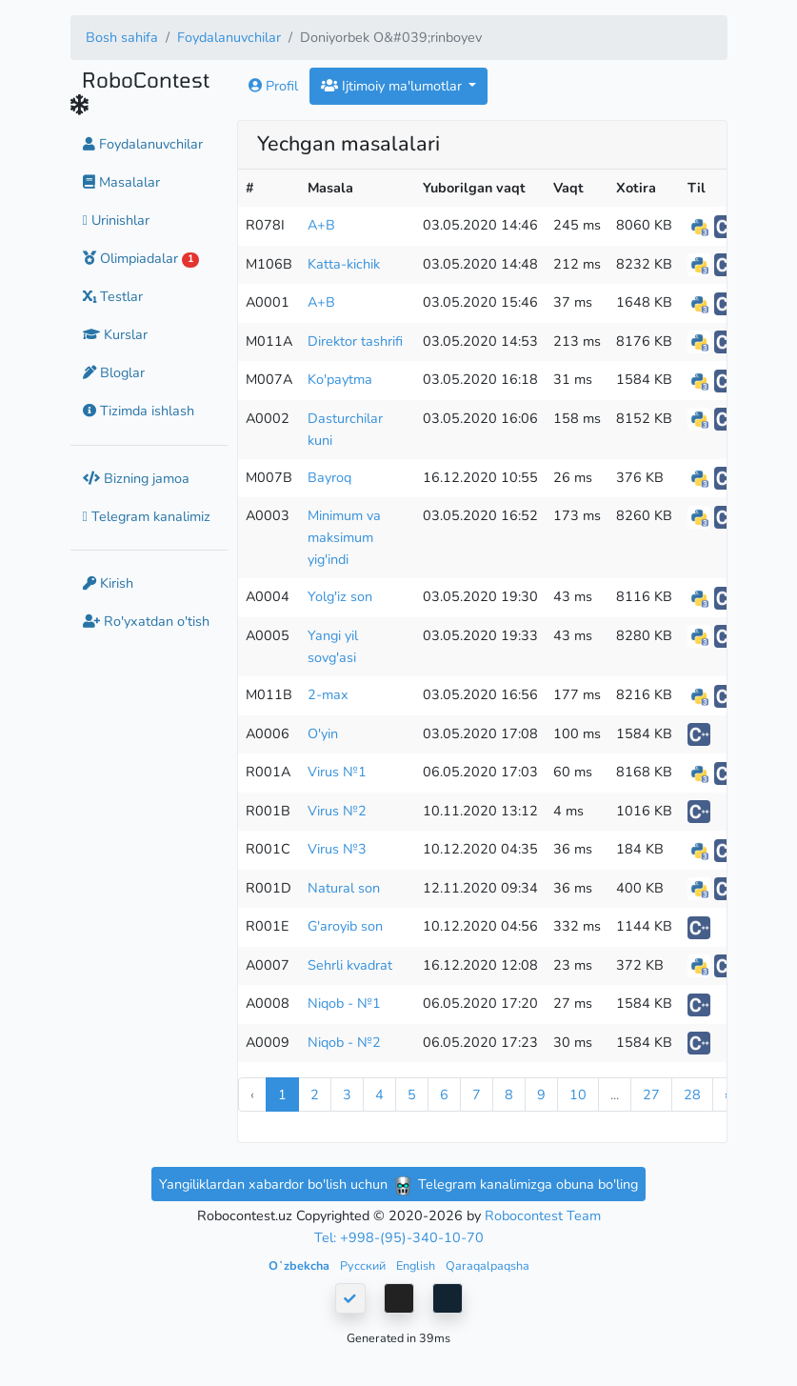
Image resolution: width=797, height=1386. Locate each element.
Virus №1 (337, 771)
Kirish (108, 583)
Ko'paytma (340, 379)
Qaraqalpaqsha (487, 1265)
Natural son (344, 887)
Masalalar (121, 181)
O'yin (323, 733)
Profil (273, 85)
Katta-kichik (344, 263)
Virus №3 (337, 848)
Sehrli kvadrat (350, 964)
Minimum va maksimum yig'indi (344, 537)
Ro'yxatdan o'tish (146, 621)
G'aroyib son (345, 925)
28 (692, 1094)
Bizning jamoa (136, 478)
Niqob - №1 (344, 1003)
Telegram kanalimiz (146, 516)
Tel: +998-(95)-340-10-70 (399, 1237)
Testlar (113, 296)
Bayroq (329, 477)
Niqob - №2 (344, 1042)
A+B (321, 224)
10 (578, 1094)
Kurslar (115, 334)
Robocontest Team (543, 1215)
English (417, 1265)
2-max (328, 694)
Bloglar (114, 372)
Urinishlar (116, 220)
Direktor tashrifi (355, 341)
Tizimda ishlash (138, 410)
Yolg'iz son (340, 596)
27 (651, 1094)
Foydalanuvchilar (229, 37)
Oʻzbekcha (300, 1265)
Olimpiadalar (141, 258)
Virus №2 (337, 810)
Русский (364, 1265)
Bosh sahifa (122, 37)
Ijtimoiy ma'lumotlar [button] (393, 85)
